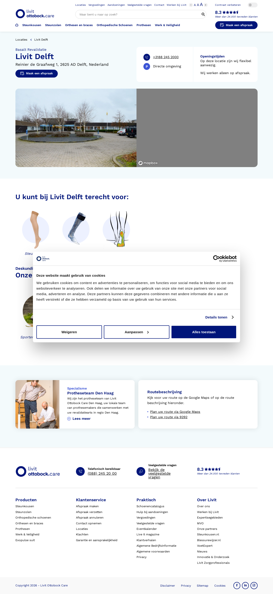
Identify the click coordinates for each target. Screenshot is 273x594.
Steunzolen (53, 25)
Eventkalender (146, 529)
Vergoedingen (96, 4)
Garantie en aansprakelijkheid (96, 540)
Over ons (203, 506)
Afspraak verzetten (89, 512)
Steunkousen (31, 25)
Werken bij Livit (176, 4)
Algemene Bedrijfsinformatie (156, 545)
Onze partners (207, 529)
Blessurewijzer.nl (209, 540)
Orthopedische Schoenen (115, 25)
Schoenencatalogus (150, 506)
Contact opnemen (89, 523)
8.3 (218, 12)
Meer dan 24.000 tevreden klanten (236, 16)
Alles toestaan (204, 332)
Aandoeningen (116, 4)
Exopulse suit (25, 540)
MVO (200, 523)
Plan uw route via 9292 (168, 417)
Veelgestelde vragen (139, 4)
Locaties (80, 4)
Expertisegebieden (210, 517)
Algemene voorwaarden (153, 551)
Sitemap (202, 585)
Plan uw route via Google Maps (175, 412)
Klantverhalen (146, 540)
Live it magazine (147, 534)
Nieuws (202, 551)
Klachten (82, 534)
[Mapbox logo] (148, 163)
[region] (197, 128)
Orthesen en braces (79, 25)
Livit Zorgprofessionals (213, 562)
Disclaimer (167, 585)
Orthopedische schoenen (33, 517)
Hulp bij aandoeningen (152, 512)
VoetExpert (204, 545)
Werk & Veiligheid (167, 25)
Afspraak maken (87, 506)
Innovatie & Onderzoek (213, 557)
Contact (159, 4)
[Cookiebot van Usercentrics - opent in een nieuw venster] (216, 258)
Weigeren (69, 332)
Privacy (141, 557)
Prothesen (143, 25)
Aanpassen (137, 332)
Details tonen (216, 317)
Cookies (220, 585)
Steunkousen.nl (208, 534)
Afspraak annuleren (90, 517)
